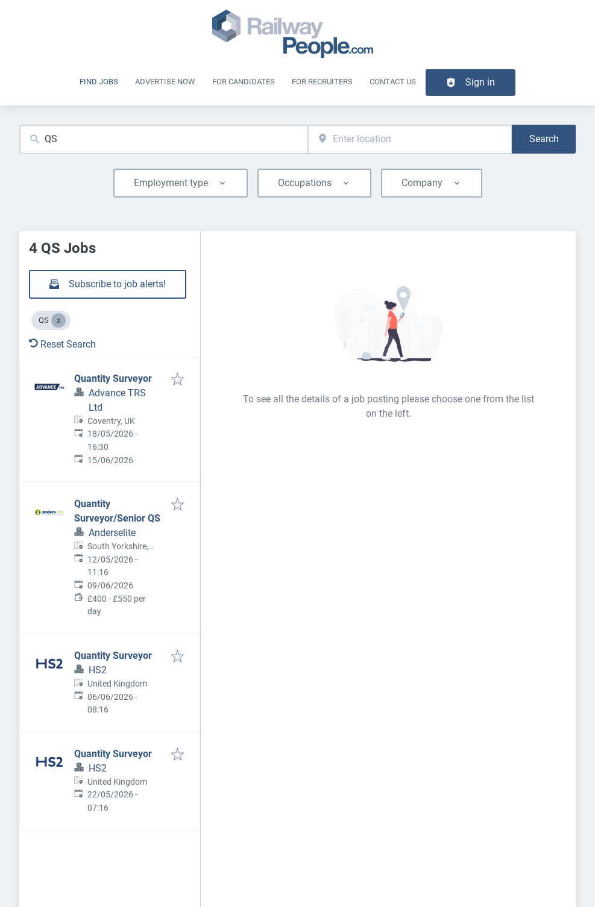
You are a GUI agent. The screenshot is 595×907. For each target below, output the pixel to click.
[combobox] (163, 139)
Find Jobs (99, 81)
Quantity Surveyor (113, 378)
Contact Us (393, 81)
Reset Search (62, 344)
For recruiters (322, 81)
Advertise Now (165, 81)
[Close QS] (58, 320)
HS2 (98, 670)
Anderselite (112, 532)
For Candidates (243, 81)
